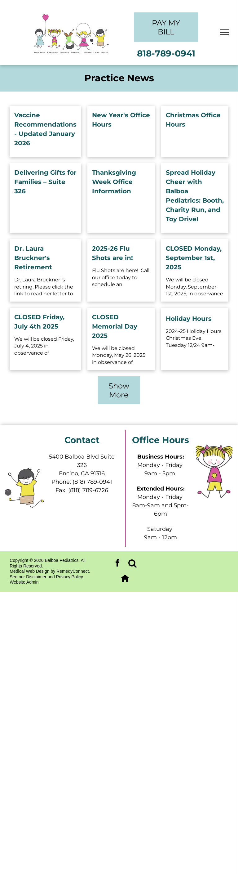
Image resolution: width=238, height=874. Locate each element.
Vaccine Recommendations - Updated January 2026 (45, 129)
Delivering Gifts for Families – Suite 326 (45, 182)
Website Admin (24, 582)
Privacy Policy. (70, 576)
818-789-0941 (166, 53)
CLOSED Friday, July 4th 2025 (39, 321)
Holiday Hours (189, 318)
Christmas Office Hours (193, 119)
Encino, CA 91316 (82, 473)
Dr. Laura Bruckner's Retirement (33, 258)
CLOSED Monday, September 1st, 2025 (194, 258)
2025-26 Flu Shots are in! (112, 253)
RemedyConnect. (73, 571)
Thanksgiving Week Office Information (114, 182)
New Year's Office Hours (121, 119)
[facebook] (117, 563)
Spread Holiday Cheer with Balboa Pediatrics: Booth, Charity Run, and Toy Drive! (195, 196)
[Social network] (132, 563)
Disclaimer (36, 576)
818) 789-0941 (93, 481)
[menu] (224, 32)
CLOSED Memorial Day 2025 (114, 326)
